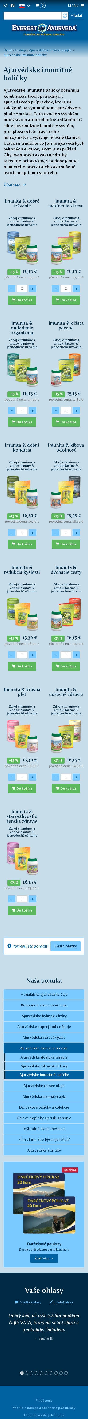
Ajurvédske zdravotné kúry (44, 1066)
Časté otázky (65, 946)
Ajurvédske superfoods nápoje (44, 1026)
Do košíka (24, 300)
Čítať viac (15, 185)
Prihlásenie (44, 1400)
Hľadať (76, 15)
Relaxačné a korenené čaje (44, 1005)
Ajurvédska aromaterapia (44, 1096)
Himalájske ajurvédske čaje (44, 994)
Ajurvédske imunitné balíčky (25, 55)
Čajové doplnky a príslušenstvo (44, 1118)
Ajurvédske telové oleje (44, 1086)
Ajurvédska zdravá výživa (44, 1037)
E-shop (20, 50)
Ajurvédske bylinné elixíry (44, 1016)
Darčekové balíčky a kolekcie (44, 1107)
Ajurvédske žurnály (44, 1150)
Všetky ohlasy (28, 1302)
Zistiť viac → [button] (44, 1258)
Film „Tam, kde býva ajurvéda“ (44, 1139)
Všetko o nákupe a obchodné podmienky (44, 1408)
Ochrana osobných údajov (44, 1415)
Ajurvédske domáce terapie (50, 50)
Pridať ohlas (61, 1302)
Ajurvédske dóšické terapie (44, 1057)
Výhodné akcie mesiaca (44, 1129)
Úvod (8, 50)
